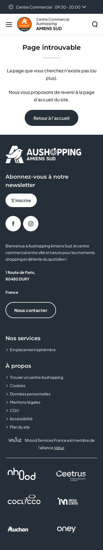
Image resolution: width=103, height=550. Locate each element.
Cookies (17, 385)
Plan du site (20, 426)
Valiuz (59, 447)
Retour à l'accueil (51, 118)
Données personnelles (30, 393)
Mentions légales (25, 402)
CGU (14, 410)
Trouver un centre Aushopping (36, 377)
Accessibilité (21, 418)
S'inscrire (21, 200)
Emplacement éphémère (33, 349)
